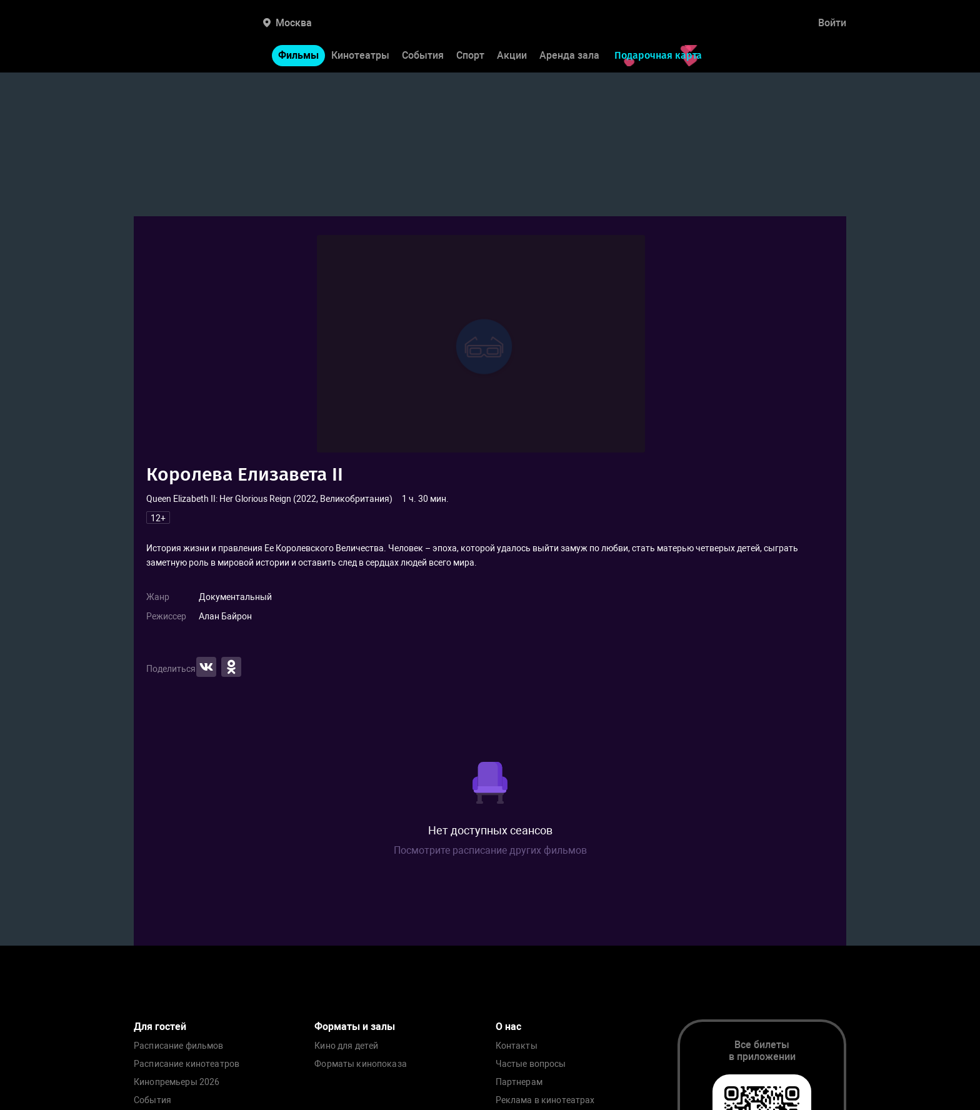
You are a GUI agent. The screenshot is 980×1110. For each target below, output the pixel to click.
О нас (508, 1026)
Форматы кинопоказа (360, 1064)
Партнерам (519, 1082)
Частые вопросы (531, 1064)
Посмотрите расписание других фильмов (490, 850)
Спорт (470, 55)
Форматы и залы (354, 1026)
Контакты (517, 1046)
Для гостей (160, 1026)
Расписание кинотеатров (186, 1064)
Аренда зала (569, 55)
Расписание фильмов (179, 1046)
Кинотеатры (360, 55)
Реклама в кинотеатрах (545, 1100)
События (423, 55)
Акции (512, 55)
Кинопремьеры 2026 (176, 1082)
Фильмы (298, 55)
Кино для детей (346, 1046)
